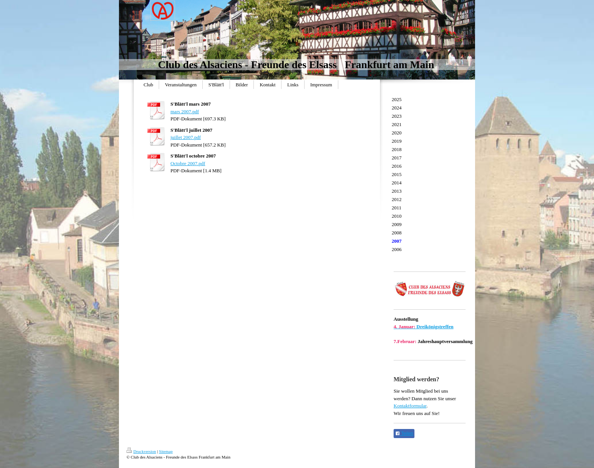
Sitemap (166, 451)
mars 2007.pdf (184, 111)
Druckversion (141, 451)
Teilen (404, 433)
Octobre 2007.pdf (187, 163)
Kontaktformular (410, 406)
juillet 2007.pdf (185, 137)
